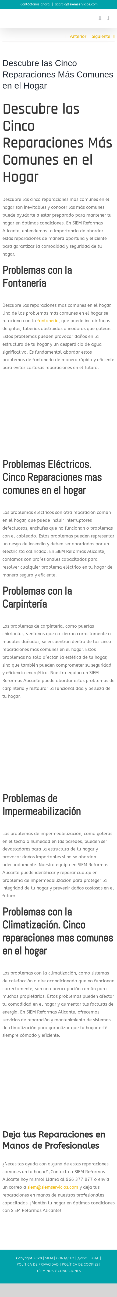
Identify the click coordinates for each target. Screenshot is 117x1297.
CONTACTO (65, 1258)
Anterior (78, 36)
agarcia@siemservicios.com (76, 4)
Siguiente (101, 36)
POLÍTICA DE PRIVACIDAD (38, 1264)
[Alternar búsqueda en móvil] (100, 18)
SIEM (49, 1258)
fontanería (47, 320)
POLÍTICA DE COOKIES (80, 1264)
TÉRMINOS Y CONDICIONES (59, 1271)
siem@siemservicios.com (52, 1187)
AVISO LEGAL (88, 1258)
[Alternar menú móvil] (108, 18)
